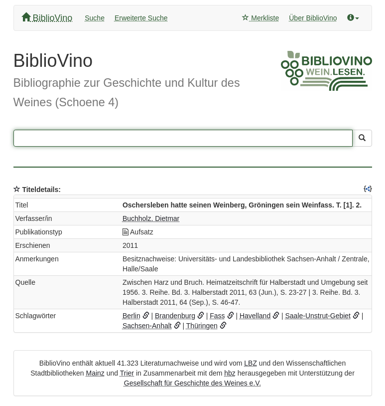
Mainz (95, 373)
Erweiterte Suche (141, 18)
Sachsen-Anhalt (147, 326)
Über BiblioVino (313, 18)
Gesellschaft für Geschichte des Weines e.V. (192, 383)
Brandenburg (175, 316)
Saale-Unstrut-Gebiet (318, 316)
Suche (95, 18)
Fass (217, 316)
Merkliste (260, 18)
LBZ (250, 363)
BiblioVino (47, 17)
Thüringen (202, 326)
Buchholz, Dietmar (151, 218)
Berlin (131, 316)
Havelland (255, 316)
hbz (230, 373)
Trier (127, 373)
